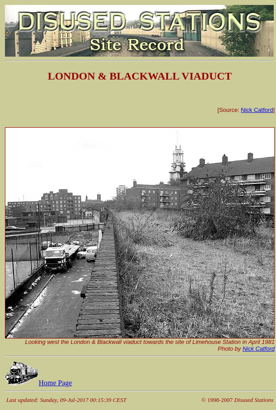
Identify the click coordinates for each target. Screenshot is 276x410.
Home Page (38, 383)
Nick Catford (257, 110)
